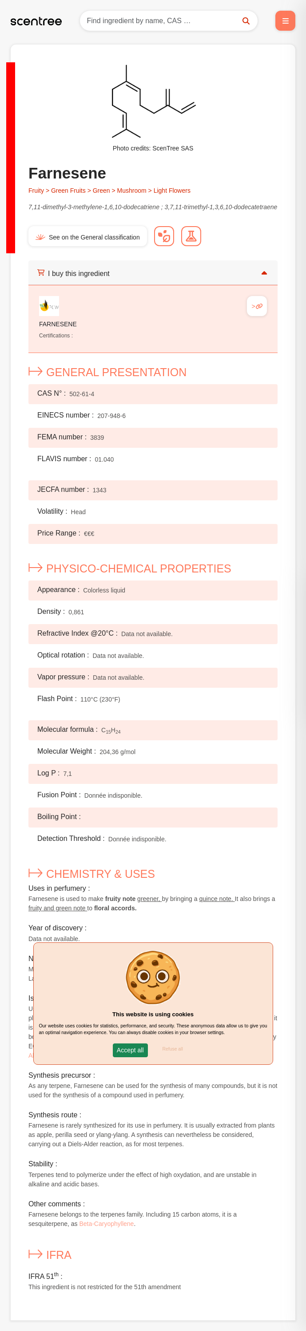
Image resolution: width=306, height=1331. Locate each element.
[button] (130, 1050)
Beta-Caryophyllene (106, 1223)
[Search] (169, 21)
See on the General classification (88, 237)
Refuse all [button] (173, 1049)
